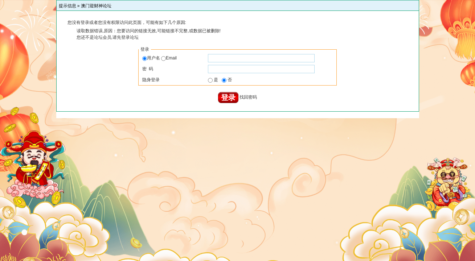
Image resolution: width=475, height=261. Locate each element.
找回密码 (248, 97)
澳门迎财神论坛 (96, 5)
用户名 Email (159, 58)
